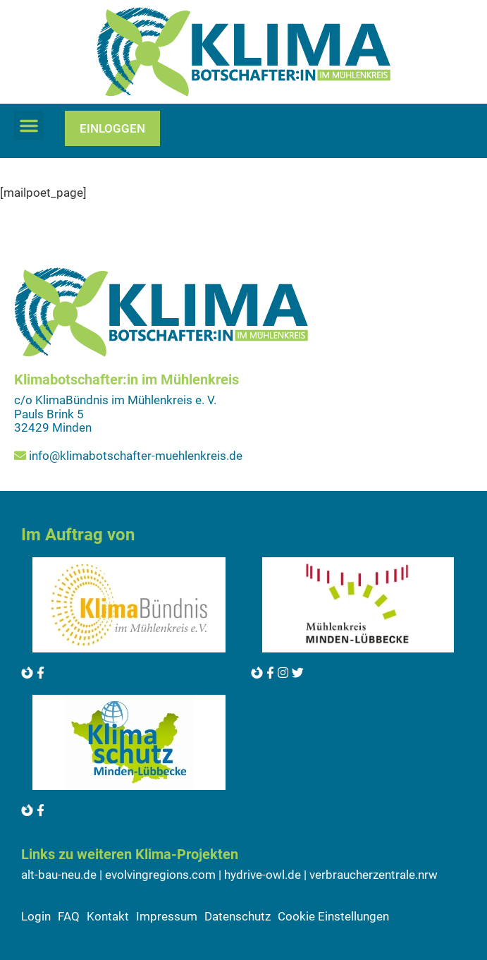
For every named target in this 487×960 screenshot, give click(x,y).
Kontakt (108, 916)
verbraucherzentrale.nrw (373, 875)
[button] (29, 125)
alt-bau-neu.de (59, 875)
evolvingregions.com (160, 875)
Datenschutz (237, 916)
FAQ (69, 916)
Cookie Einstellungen (333, 916)
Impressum (166, 916)
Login (36, 916)
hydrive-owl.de (262, 875)
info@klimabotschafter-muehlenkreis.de (135, 456)
